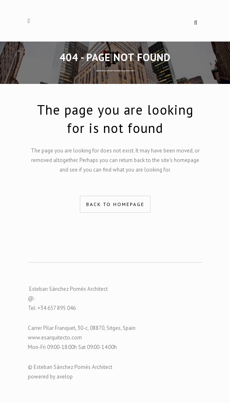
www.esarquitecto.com (55, 337)
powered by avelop (50, 376)
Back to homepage (115, 204)
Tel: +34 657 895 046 (52, 308)
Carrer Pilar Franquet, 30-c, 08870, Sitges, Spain (82, 328)
